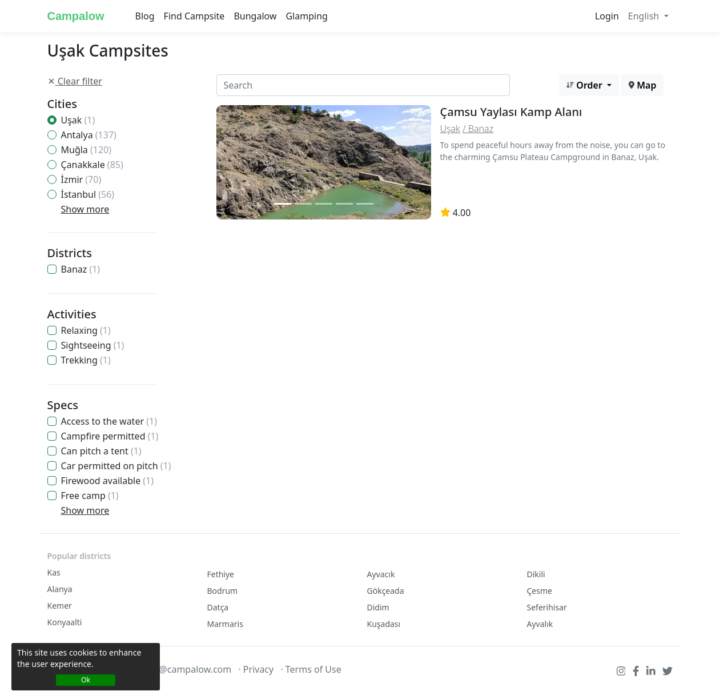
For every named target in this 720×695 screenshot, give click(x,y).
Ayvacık (381, 574)
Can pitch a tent (101, 451)
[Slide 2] (303, 203)
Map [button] (642, 85)
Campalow (75, 16)
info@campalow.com (186, 669)
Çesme (539, 590)
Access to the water (109, 421)
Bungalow (255, 16)
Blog (145, 16)
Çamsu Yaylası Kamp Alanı (511, 111)
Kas (54, 572)
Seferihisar (547, 607)
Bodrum (222, 590)
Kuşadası (384, 623)
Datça (218, 607)
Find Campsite (194, 16)
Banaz (80, 269)
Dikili (536, 574)
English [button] (645, 16)
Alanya (60, 589)
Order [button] (585, 85)
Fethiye (221, 574)
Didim (378, 607)
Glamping (306, 16)
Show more (85, 209)
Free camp (90, 495)
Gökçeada (385, 590)
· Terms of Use (310, 669)
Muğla (86, 149)
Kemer (59, 605)
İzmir (81, 179)
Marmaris (225, 623)
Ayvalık (540, 623)
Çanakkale (92, 164)
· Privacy (255, 669)
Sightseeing (92, 345)
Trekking (86, 360)
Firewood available (107, 480)
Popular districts (79, 555)
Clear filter (74, 81)
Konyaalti (64, 622)
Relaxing (86, 330)
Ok (85, 680)
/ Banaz (477, 128)
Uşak (78, 120)
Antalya (88, 135)
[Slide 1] (282, 203)
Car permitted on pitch (116, 466)
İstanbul (88, 194)
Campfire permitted (110, 436)
